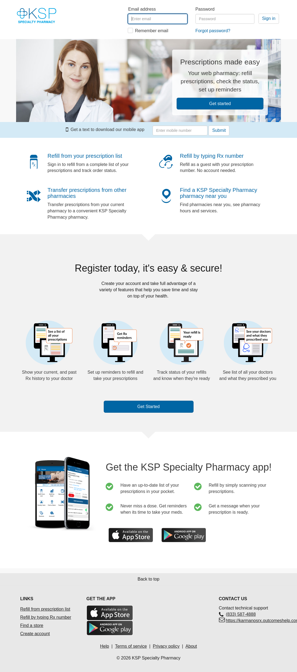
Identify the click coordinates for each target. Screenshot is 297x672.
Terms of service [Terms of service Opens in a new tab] (131, 646)
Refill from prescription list (45, 609)
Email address (142, 9)
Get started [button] (220, 103)
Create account (35, 633)
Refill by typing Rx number (211, 156)
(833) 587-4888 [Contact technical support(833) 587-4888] (241, 614)
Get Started (148, 406)
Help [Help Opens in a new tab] (104, 646)
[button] (35, 164)
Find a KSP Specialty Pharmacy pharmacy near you (218, 193)
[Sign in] (269, 19)
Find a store (31, 625)
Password (205, 9)
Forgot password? (212, 30)
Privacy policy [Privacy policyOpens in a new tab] (166, 646)
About (191, 646)
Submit (219, 130)
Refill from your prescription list (84, 156)
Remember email (151, 30)
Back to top (148, 579)
